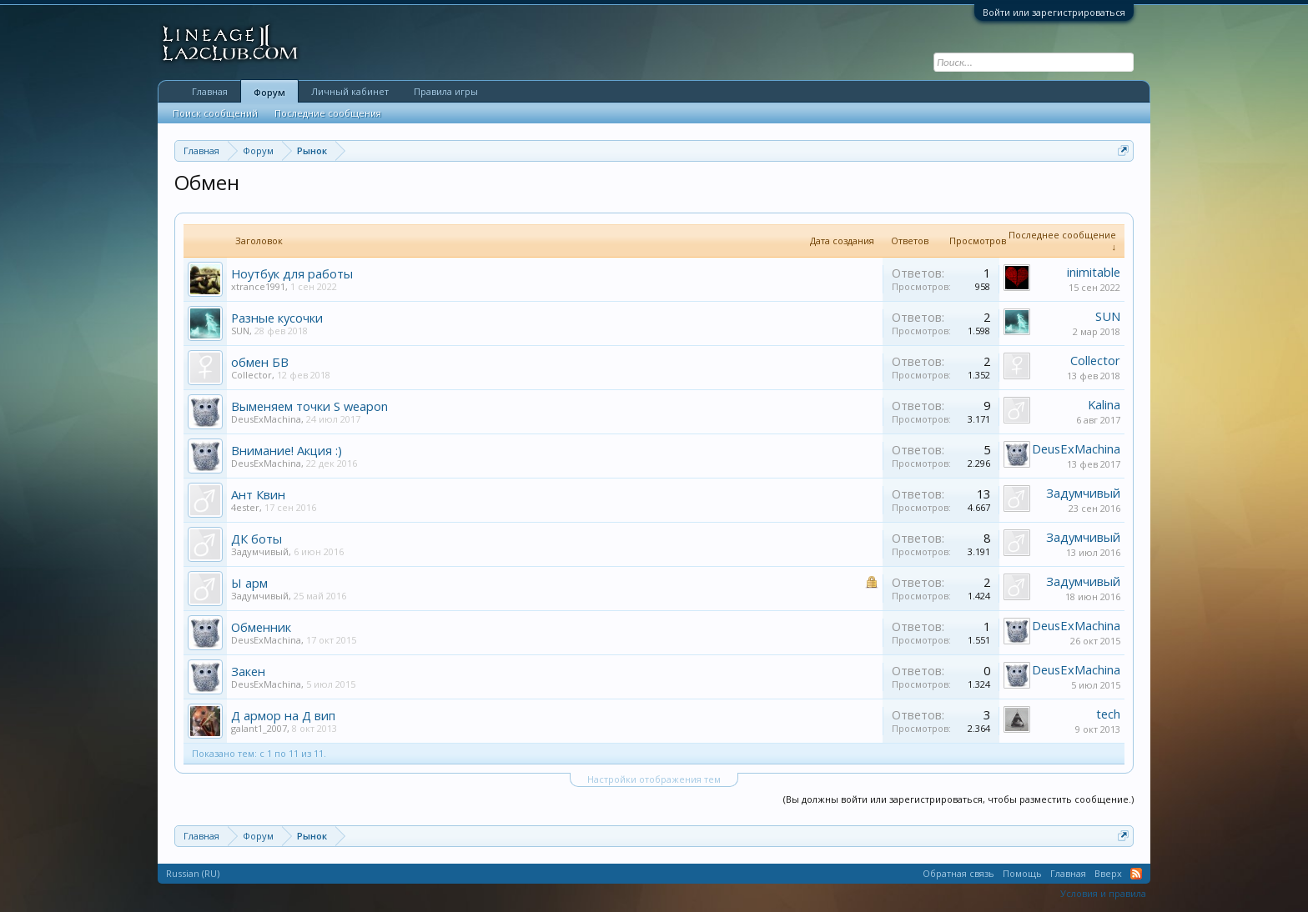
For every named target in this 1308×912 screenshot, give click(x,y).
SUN (240, 330)
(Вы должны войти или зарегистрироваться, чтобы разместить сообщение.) (958, 799)
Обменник (261, 627)
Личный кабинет (350, 91)
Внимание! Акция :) (286, 450)
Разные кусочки (277, 317)
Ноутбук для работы (292, 273)
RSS (1136, 873)
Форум (269, 92)
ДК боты (256, 538)
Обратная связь (958, 873)
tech (1108, 713)
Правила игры (446, 91)
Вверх (1108, 873)
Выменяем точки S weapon (309, 406)
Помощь (1022, 873)
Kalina (1104, 404)
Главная (210, 91)
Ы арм (249, 582)
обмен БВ (260, 361)
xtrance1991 (258, 286)
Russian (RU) (192, 873)
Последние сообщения (327, 113)
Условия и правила (1103, 893)
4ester (245, 507)
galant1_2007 (259, 728)
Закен (248, 671)
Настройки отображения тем (654, 779)
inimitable (1093, 271)
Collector (251, 374)
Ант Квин (258, 494)
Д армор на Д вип (283, 715)
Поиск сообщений (215, 113)
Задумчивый (1083, 492)
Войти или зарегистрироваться (1054, 12)
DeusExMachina (266, 419)
